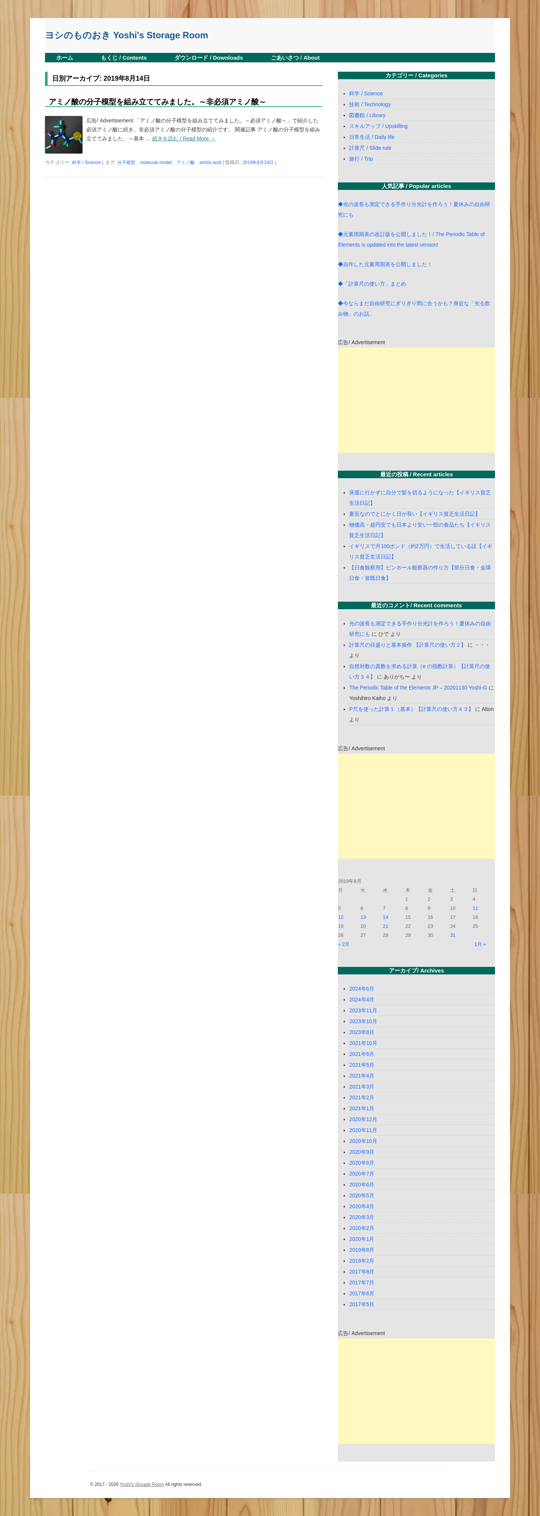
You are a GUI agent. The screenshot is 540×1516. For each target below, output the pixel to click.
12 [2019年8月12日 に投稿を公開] (340, 917)
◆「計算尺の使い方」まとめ (372, 284)
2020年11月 (363, 1130)
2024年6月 (361, 989)
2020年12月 (363, 1119)
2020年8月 (361, 1163)
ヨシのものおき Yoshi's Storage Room (126, 35)
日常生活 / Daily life (371, 137)
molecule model (156, 162)
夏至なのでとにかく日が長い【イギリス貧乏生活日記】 (414, 514)
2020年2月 (361, 1228)
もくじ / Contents (124, 57)
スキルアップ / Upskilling (378, 126)
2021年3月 (361, 1087)
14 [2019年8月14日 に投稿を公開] (385, 917)
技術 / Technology (370, 104)
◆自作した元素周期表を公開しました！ (385, 264)
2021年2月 (361, 1097)
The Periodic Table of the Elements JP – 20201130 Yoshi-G (418, 688)
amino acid (210, 162)
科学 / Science (86, 162)
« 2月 (344, 944)
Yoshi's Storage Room (142, 1484)
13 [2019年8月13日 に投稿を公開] (363, 917)
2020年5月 (361, 1195)
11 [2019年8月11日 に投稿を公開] (475, 908)
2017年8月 (361, 1272)
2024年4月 (361, 1000)
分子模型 (126, 162)
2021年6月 (361, 1054)
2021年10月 (363, 1043)
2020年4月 (361, 1206)
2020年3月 (361, 1217)
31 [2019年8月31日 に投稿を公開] (452, 935)
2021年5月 (361, 1065)
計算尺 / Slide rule (370, 148)
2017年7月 (361, 1283)
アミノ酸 (186, 162)
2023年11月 (363, 1010)
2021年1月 (361, 1108)
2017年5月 (361, 1304)
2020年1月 (361, 1239)
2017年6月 (361, 1293)
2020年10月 (363, 1141)
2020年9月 (361, 1152)
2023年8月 (361, 1032)
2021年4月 (361, 1076)
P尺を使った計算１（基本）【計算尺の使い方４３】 (411, 709)
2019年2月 (361, 1261)
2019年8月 (361, 1250)
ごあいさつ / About (295, 57)
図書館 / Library (367, 115)
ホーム (64, 57)
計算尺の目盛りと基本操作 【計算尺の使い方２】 (407, 645)
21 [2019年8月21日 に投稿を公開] (385, 926)
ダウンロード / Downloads (208, 57)
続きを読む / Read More (184, 138)
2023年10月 (363, 1021)
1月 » (480, 944)
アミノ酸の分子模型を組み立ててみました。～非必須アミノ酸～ (157, 102)
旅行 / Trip (361, 159)
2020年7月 (361, 1174)
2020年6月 (361, 1185)
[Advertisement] (416, 400)
